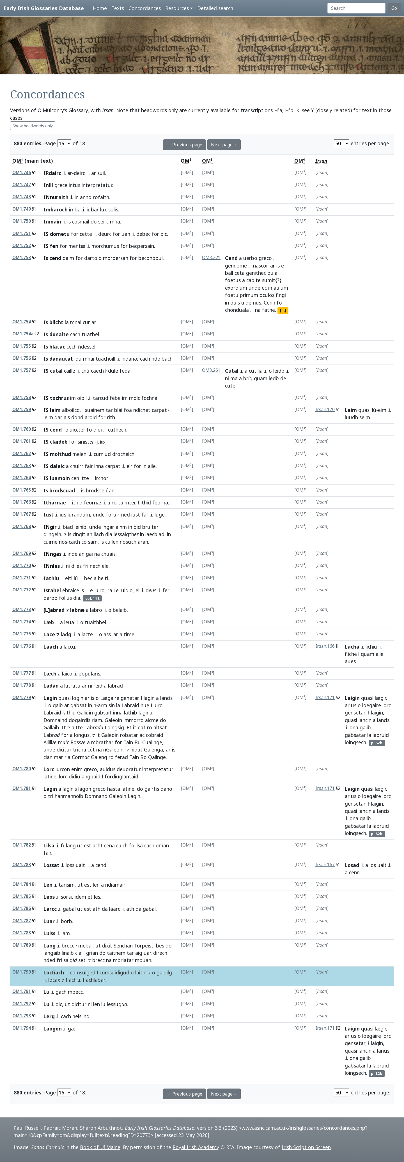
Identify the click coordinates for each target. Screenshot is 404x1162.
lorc (386, 705)
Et (129, 727)
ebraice (70, 590)
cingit (79, 534)
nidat (136, 749)
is (69, 221)
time (129, 634)
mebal (85, 945)
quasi (364, 410)
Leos (49, 896)
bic (163, 233)
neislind (80, 1016)
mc (63, 742)
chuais (108, 553)
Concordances (144, 8)
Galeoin (113, 720)
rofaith (101, 197)
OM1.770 (21, 565)
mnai (75, 322)
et (90, 896)
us (353, 705)
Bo (143, 757)
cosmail (80, 221)
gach (61, 991)
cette (86, 233)
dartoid (93, 258)
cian (47, 757)
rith (111, 417)
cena (109, 845)
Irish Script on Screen (306, 1147)
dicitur (64, 749)
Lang (49, 945)
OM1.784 (21, 884)
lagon (84, 788)
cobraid (154, 735)
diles (76, 565)
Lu (46, 991)
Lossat (51, 865)
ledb (274, 378)
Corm (80, 757)
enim (76, 769)
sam (93, 541)
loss (70, 865)
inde (72, 553)
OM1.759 (21, 409)
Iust (48, 514)
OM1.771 (21, 578)
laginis (70, 788)
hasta (113, 788)
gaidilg (164, 972)
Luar (49, 921)
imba (75, 209)
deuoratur (129, 769)
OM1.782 (21, 845)
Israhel (52, 590)
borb (66, 921)
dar (58, 417)
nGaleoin (113, 749)
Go (394, 8)
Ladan (51, 685)
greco (265, 258)
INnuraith (55, 197)
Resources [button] (177, 8)
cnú (85, 370)
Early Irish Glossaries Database (43, 7)
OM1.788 (21, 933)
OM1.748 (21, 197)
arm (102, 705)
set (82, 960)
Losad (352, 865)
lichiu (371, 646)
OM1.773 (21, 609)
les (97, 896)
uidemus (251, 302)
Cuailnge (152, 742)
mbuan (143, 960)
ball (229, 272)
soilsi (66, 896)
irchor (101, 478)
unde (254, 287)
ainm (121, 527)
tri (50, 796)
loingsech (355, 742)
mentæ (76, 246)
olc (59, 1004)
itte (85, 478)
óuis (235, 302)
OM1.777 (21, 673)
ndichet (141, 410)
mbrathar (102, 742)
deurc (104, 233)
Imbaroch (55, 209)
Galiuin (85, 712)
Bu (137, 742)
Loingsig (114, 727)
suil (101, 173)
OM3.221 (211, 257)
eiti (68, 578)
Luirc (156, 705)
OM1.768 (21, 526)
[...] (283, 310)
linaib (68, 952)
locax (54, 979)
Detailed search (215, 8)
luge (160, 514)
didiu (74, 776)
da (105, 908)
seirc (103, 221)
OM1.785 (21, 896)
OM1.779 (21, 697)
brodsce (95, 490)
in (77, 197)
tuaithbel (95, 622)
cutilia (256, 370)
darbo (50, 597)
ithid (146, 502)
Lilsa (48, 845)
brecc (68, 945)
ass (107, 634)
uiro (100, 590)
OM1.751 (21, 233)
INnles (51, 565)
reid (97, 685)
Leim (351, 410)
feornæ (92, 502)
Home (100, 8)
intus (74, 185)
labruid (381, 735)
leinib (80, 527)
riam (97, 720)
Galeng (99, 757)
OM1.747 (21, 185)
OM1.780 (21, 769)
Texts (117, 8)
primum (249, 295)
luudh (351, 417)
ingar (108, 527)
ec (264, 287)
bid (137, 527)
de (283, 378)
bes (160, 945)
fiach (71, 979)
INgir (50, 527)
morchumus (105, 246)
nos (63, 541)
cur (86, 322)
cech (71, 346)
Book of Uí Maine (100, 1147)
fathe (268, 309)
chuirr (76, 466)
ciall (79, 952)
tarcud (100, 398)
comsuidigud (114, 972)
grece (60, 185)
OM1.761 (21, 441)
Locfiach (53, 972)
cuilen (111, 541)
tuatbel (90, 334)
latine (49, 776)
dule (113, 370)
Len (47, 884)
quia (272, 272)
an (89, 534)
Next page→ (224, 145)
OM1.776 (21, 646)
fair (89, 466)
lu (103, 1004)
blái (118, 410)
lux (103, 209)
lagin (149, 698)
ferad (121, 757)
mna (115, 221)
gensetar (355, 712)
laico (67, 673)
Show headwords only (33, 125)
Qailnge (157, 757)
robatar (129, 735)
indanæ (130, 358)
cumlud (102, 454)
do (94, 221)
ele (105, 565)
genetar (129, 698)
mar (58, 757)
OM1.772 (21, 590)
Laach (50, 646)
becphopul (150, 258)
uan (125, 233)
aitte (77, 727)
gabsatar (355, 735)
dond (77, 417)
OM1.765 (21, 490)
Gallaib (51, 727)
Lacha (352, 646)
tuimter (126, 502)
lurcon (63, 769)
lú (374, 410)
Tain (128, 742)
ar (69, 173)
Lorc (48, 769)
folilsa (136, 845)
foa (128, 410)
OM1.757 (21, 370)
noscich (128, 541)
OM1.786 (21, 908)
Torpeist (143, 945)
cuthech (117, 429)
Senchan (123, 945)
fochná (149, 398)
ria (67, 757)
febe (115, 398)
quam (260, 378)
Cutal (231, 370)
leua (69, 622)
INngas (52, 553)
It (64, 727)
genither (255, 272)
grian (92, 952)
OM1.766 (21, 502)
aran (143, 541)
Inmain (52, 221)
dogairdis (79, 720)
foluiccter (74, 429)
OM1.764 (21, 478)
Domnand (96, 796)
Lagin (50, 698)
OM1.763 (21, 466)
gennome (236, 265)
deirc (79, 173)
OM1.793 (21, 1016)
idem (80, 896)
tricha (79, 749)
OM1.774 (21, 622)
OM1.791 (21, 991)
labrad (115, 685)
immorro (133, 720)
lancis (166, 698)
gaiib (365, 727)
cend (100, 865)
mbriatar (123, 960)
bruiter (150, 527)
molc (134, 398)
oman (162, 845)
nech (95, 565)
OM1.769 (21, 553)
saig (70, 960)
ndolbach (162, 358)
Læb (48, 622)
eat (142, 727)
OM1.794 (21, 1028)
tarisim (67, 884)
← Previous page (184, 145)
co (84, 541)
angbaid (91, 776)
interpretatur (97, 185)
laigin (377, 712)
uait (80, 865)
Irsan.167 (325, 865)
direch (160, 952)
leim (48, 417)
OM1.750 (21, 221)
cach (75, 334)
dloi (97, 429)
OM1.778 (21, 685)
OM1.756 (21, 358)
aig (138, 952)
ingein (54, 534)
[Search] (356, 8)
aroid (91, 417)
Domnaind (55, 720)
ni (227, 378)
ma (234, 378)
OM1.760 (21, 429)
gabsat (78, 705)
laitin (140, 972)
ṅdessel (86, 346)
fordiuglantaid (121, 776)
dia (108, 534)
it (134, 727)
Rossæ (78, 742)
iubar (93, 209)
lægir (380, 698)
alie (380, 654)
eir (129, 466)
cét (91, 749)
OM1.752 (21, 245)
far (144, 514)
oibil (82, 398)
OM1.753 (21, 257)
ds (151, 590)
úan (110, 490)
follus (65, 597)
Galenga (153, 749)
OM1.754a (22, 334)
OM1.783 (21, 865)
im (73, 398)
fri (85, 565)
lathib (130, 712)
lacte (87, 634)
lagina (145, 712)
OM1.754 (21, 322)
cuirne (50, 541)
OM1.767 (21, 514)
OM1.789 (21, 945)
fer (165, 590)
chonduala (237, 309)
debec (143, 233)
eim (382, 410)
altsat (160, 727)
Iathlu (51, 578)
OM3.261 (211, 370)
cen (75, 478)
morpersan (115, 258)
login (77, 698)
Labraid (130, 705)
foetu (231, 295)
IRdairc (52, 173)
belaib (120, 610)
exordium (236, 287)
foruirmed (118, 514)
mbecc (75, 991)
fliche (351, 654)
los (372, 865)
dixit (107, 945)
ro (114, 502)
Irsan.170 (325, 409)
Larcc (50, 908)
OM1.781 (21, 788)
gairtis (151, 788)
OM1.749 (21, 209)
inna (99, 466)
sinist (86, 441)
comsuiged (82, 972)
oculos (267, 295)
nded (49, 960)
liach (99, 534)
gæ (71, 1028)
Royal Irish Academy (196, 1147)
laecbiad (154, 534)
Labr (93, 727)
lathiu (69, 712)
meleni (80, 454)
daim (68, 258)
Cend (231, 258)
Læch (49, 673)
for (74, 233)
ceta (240, 272)
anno (85, 197)
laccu (69, 646)
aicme (152, 720)
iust (135, 514)
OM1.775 (21, 634)
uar (147, 952)
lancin (365, 720)
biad (68, 527)
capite (253, 280)
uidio (127, 590)
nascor (260, 265)
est (87, 845)
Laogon (52, 1028)
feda (125, 370)
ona (354, 727)
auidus (107, 769)
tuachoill (105, 358)
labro (96, 610)
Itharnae (54, 502)
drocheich (123, 454)
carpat (159, 410)
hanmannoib (69, 796)
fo (279, 302)
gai (89, 553)
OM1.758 (21, 397)
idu (78, 358)
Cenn (269, 302)
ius (63, 514)
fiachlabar (94, 979)
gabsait (103, 712)
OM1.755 (21, 346)
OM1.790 (21, 972)
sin (112, 705)
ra (109, 590)
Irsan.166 (325, 646)
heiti (103, 578)
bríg (247, 378)
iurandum (79, 514)
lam (65, 933)
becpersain (141, 246)
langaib (51, 952)
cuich (122, 845)
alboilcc (70, 410)
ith (75, 502)
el (137, 590)
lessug (117, 1004)
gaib (58, 705)
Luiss (49, 933)
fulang (68, 845)
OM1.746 (21, 173)
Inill (48, 185)
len (96, 884)
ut (79, 845)
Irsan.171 (325, 697)
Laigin (352, 698)
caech (97, 370)
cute (230, 385)
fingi (281, 295)
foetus (233, 280)
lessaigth (126, 534)
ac (141, 735)
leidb (278, 370)
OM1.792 (21, 1004)
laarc (114, 908)
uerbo (250, 258)
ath (96, 908)
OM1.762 (21, 454)
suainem (94, 410)
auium (281, 287)
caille (69, 370)
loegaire (371, 705)
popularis (89, 673)
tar (109, 410)
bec (88, 578)
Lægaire (109, 698)
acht (98, 845)
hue (145, 705)
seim (364, 417)
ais (67, 417)
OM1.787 (21, 921)
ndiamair (115, 884)
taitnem (116, 952)
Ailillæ (50, 742)
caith (74, 541)
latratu (72, 685)
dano (166, 788)
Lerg (49, 1016)
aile (152, 466)
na (258, 309)
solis (113, 209)
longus (81, 735)
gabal (69, 908)
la (67, 322)
